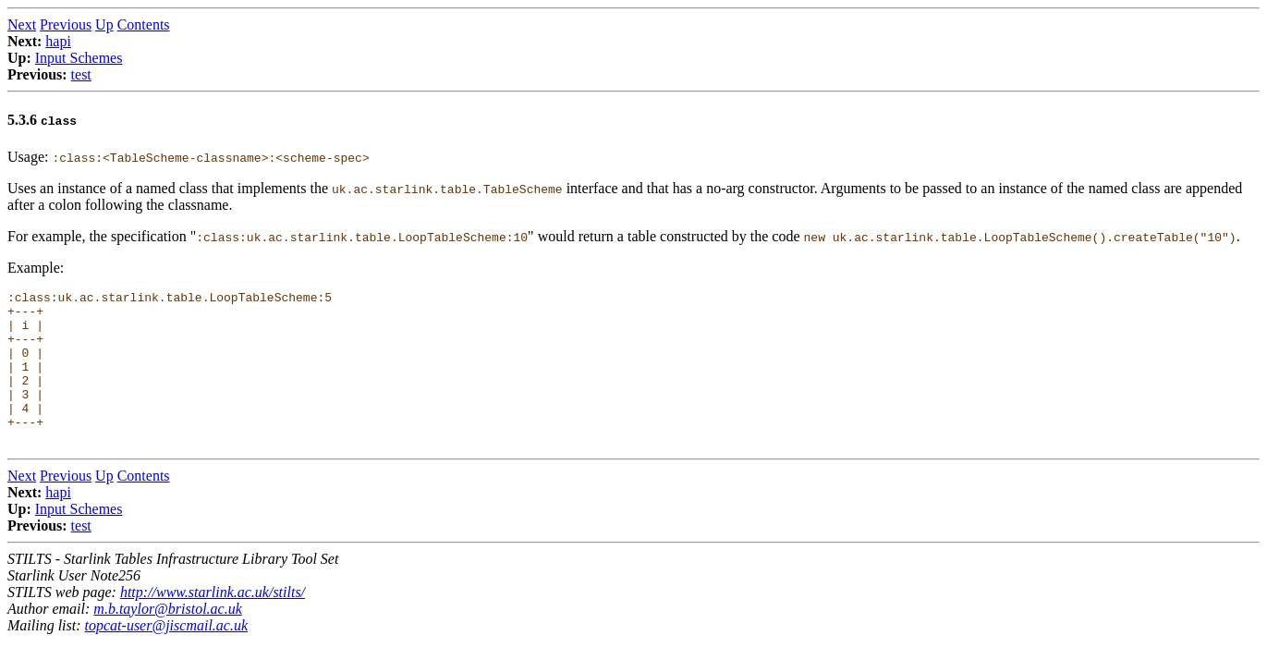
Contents (143, 24)
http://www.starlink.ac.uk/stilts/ (212, 622)
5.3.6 (42, 120)
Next (21, 24)
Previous (65, 24)
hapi (58, 41)
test (81, 74)
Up (104, 24)
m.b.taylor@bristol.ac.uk (167, 639)
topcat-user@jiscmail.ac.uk (166, 656)
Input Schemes (79, 58)
